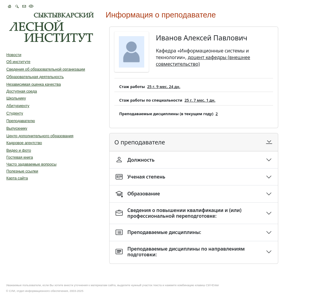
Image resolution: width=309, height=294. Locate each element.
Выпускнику (16, 128)
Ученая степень (140, 176)
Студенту (14, 113)
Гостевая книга (19, 157)
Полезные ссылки (22, 171)
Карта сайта (17, 178)
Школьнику (16, 98)
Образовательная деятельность (35, 76)
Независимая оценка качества (33, 84)
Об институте (18, 61)
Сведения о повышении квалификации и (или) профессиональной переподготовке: (178, 213)
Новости (13, 54)
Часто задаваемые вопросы (31, 164)
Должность (135, 159)
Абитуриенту (17, 105)
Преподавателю (20, 121)
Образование (138, 193)
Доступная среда (21, 91)
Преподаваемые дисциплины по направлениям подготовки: (180, 251)
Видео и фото (18, 150)
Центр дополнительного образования (39, 136)
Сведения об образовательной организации (45, 69)
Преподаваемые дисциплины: (158, 232)
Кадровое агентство (24, 143)
